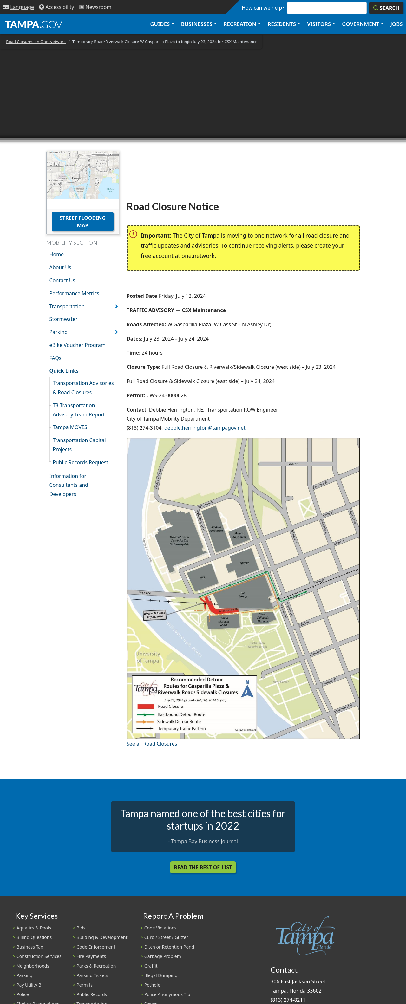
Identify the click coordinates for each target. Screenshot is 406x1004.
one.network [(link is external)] (197, 255)
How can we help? (263, 7)
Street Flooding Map (83, 221)
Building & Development (101, 937)
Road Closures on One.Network (36, 41)
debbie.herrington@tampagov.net (205, 427)
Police (22, 994)
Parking (58, 332)
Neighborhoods (32, 966)
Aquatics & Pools (33, 928)
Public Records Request (80, 462)
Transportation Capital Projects (79, 445)
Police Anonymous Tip (167, 994)
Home (56, 254)
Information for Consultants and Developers (68, 485)
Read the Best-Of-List (203, 867)
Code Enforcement (95, 947)
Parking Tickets (92, 975)
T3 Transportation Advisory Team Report (79, 410)
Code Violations (160, 928)
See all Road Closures (152, 743)
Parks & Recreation (96, 966)
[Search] (386, 8)
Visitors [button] (319, 24)
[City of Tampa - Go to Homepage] (33, 24)
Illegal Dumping (161, 975)
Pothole (152, 985)
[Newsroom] (95, 7)
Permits (84, 985)
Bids (80, 928)
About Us (60, 267)
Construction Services (39, 956)
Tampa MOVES (70, 427)
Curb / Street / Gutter (166, 937)
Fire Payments (91, 956)
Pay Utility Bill (30, 985)
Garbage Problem (162, 956)
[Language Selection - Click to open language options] (18, 7)
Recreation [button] (240, 24)
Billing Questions (34, 937)
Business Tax (29, 947)
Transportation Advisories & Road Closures (83, 388)
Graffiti (151, 966)
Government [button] (360, 24)
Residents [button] (282, 24)
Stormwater (63, 319)
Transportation (67, 306)
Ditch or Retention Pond (169, 947)
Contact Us (62, 280)
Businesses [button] (197, 24)
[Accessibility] (56, 7)
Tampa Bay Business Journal (204, 841)
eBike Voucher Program (77, 345)
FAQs (55, 358)
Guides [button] (160, 24)
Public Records (91, 994)
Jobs (396, 24)
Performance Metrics (74, 293)
